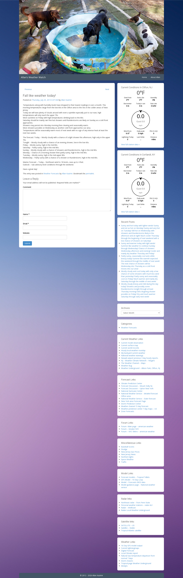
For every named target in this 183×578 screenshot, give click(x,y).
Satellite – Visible (128, 528)
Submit (27, 243)
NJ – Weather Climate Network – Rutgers (138, 360)
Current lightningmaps (130, 548)
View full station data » (130, 144)
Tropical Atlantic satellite (131, 530)
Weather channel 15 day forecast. (135, 406)
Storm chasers (127, 561)
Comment (27, 187)
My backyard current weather (133, 353)
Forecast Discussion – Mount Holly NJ (136, 386)
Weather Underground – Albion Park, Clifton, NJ (140, 368)
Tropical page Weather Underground (136, 563)
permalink (90, 173)
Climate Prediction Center (131, 383)
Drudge (124, 449)
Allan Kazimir (66, 100)
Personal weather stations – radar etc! (136, 505)
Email (26, 223)
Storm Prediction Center (131, 404)
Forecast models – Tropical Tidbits (135, 477)
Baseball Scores (127, 447)
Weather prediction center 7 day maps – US (139, 409)
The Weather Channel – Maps (133, 363)
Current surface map (129, 345)
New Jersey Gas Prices (130, 452)
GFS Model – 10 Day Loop (132, 480)
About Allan (155, 77)
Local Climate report (129, 553)
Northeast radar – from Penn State (135, 502)
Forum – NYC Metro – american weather (138, 431)
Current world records (130, 348)
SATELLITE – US (127, 525)
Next (107, 89)
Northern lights (127, 457)
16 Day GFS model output (131, 545)
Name (26, 214)
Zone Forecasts (127, 411)
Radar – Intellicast (128, 507)
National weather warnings (132, 355)
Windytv (124, 566)
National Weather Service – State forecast (138, 398)
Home (144, 77)
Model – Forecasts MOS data (133, 482)
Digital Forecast (127, 550)
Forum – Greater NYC (130, 429)
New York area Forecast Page (133, 401)
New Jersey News (128, 454)
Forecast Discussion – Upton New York (137, 388)
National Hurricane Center (131, 391)
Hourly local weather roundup (133, 350)
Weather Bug (126, 365)
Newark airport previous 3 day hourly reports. (139, 358)
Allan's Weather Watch (33, 77)
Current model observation (132, 343)
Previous (28, 89)
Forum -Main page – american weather (137, 426)
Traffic (123, 462)
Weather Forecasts (51, 173)
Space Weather (127, 459)
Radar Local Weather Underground (135, 510)
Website (26, 233)
